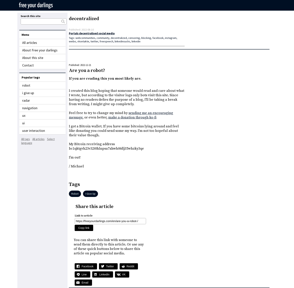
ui (23, 123)
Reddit (130, 266)
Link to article (84, 215)
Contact (28, 65)
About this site (32, 57)
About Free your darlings (39, 50)
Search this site (31, 16)
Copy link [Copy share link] (84, 227)
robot (26, 85)
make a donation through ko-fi (132, 117)
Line (84, 274)
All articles (29, 42)
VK (124, 274)
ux (23, 115)
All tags (25, 139)
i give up (28, 93)
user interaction (33, 130)
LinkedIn (104, 274)
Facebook (87, 266)
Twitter (110, 266)
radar (26, 100)
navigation (29, 108)
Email (85, 282)
